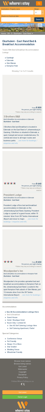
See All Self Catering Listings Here (23, 325)
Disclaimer (22, 375)
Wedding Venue (13, 349)
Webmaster (22, 369)
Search (39, 19)
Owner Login (22, 397)
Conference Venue (14, 339)
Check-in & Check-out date (10, 16)
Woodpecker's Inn (13, 270)
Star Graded (11, 347)
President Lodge (13, 194)
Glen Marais (11, 63)
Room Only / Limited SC (16, 323)
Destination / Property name (10, 9)
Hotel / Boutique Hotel (16, 320)
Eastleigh (10, 58)
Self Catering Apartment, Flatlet (21, 328)
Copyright (22, 372)
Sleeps (36, 9)
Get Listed (22, 366)
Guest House (12, 317)
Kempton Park (12, 66)
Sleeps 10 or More (14, 344)
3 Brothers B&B (12, 116)
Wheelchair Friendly (14, 352)
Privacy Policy (22, 377)
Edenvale (10, 60)
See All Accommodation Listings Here (23, 312)
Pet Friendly (11, 341)
